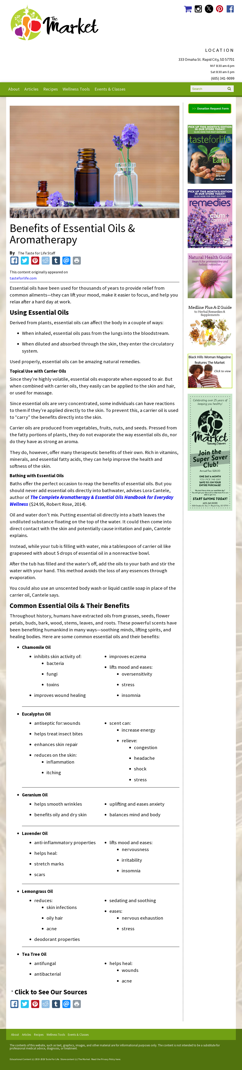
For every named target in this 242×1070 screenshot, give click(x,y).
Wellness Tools (76, 89)
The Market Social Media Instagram (198, 9)
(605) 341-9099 (222, 78)
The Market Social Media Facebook (230, 9)
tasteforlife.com (23, 278)
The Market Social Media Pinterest (220, 9)
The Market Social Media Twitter (209, 9)
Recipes (50, 89)
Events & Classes (110, 89)
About (14, 89)
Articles (31, 89)
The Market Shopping (187, 9)
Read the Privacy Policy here (105, 1059)
